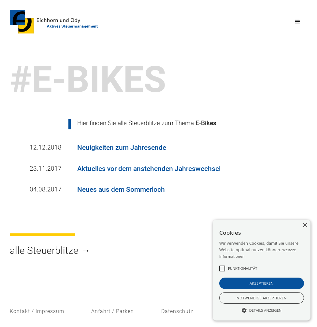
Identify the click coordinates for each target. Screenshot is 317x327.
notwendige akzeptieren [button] (261, 297)
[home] (54, 21)
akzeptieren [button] (262, 283)
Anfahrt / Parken (112, 311)
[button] (297, 22)
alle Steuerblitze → (50, 250)
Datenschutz (177, 311)
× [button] (304, 225)
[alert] (261, 270)
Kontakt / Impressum (37, 311)
